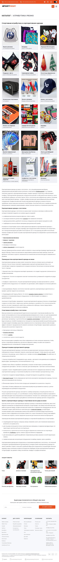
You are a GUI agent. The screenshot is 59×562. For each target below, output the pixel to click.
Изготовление (27, 534)
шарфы (10, 335)
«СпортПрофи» (42, 354)
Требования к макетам (29, 530)
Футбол (3, 528)
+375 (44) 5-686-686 (50, 521)
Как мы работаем (27, 521)
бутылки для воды (8, 332)
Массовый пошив (8, 378)
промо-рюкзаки (8, 242)
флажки (5, 240)
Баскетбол (4, 532)
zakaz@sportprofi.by (50, 535)
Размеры (26, 525)
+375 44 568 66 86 (9, 2)
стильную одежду (36, 409)
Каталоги (26, 538)
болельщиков (40, 191)
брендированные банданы (11, 237)
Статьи (36, 525)
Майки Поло (4, 523)
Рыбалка (4, 540)
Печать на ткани (16, 521)
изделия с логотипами (33, 319)
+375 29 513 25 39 (26, 2)
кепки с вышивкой (8, 247)
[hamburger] (56, 6)
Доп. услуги (16, 518)
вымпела (11, 240)
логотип (25, 218)
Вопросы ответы (38, 530)
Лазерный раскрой (17, 525)
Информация (28, 518)
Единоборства (5, 534)
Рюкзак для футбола (7, 486)
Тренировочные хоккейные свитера (36, 471)
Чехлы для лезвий (50, 470)
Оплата (25, 523)
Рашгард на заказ (21, 486)
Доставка (26, 536)
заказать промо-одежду (36, 294)
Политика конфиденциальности (32, 553)
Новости (37, 523)
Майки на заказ (5, 521)
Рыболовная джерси (51, 486)
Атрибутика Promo (6, 545)
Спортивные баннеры (6, 542)
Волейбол (4, 530)
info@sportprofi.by (50, 527)
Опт (25, 532)
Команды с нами (38, 528)
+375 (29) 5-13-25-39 (50, 530)
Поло (3, 470)
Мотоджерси (34, 486)
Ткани (25, 528)
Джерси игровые (21, 470)
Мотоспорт (4, 538)
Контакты (49, 518)
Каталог (4, 518)
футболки (13, 432)
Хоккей (3, 525)
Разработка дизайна (17, 523)
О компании (38, 518)
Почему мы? (37, 521)
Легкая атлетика (5, 536)
